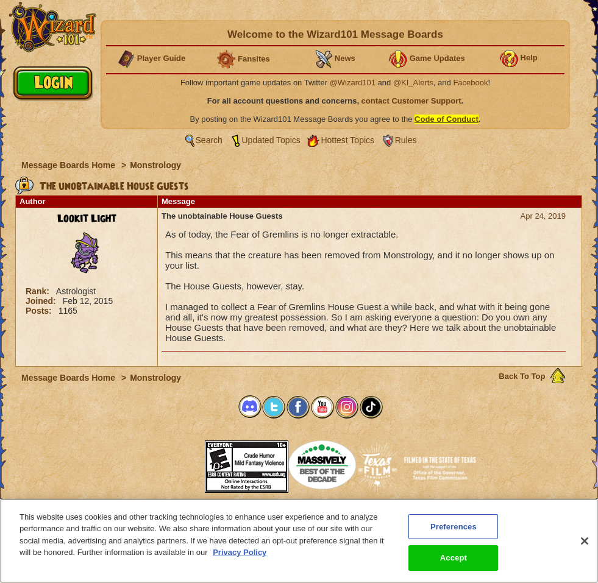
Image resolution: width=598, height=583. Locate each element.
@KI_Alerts (413, 82)
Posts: (40, 311)
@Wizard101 (353, 82)
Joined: (42, 301)
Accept (453, 557)
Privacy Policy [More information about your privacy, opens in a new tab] (239, 552)
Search (209, 140)
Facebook (470, 82)
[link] (174, 462)
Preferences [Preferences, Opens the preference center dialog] (453, 526)
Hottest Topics (347, 140)
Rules (406, 140)
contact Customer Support (411, 100)
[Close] (584, 541)
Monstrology (155, 165)
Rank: (39, 291)
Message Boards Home (69, 165)
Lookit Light (86, 218)
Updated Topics (271, 140)
